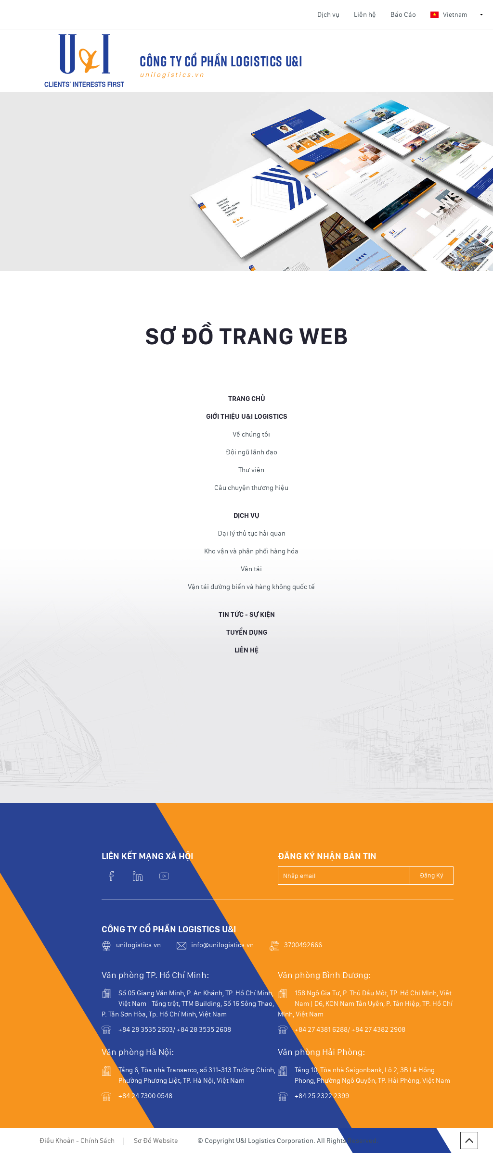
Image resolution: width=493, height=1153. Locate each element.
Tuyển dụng (246, 637)
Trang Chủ (246, 403)
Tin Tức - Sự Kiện (247, 619)
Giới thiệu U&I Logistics (246, 421)
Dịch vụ (328, 14)
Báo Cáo (403, 14)
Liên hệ (365, 14)
